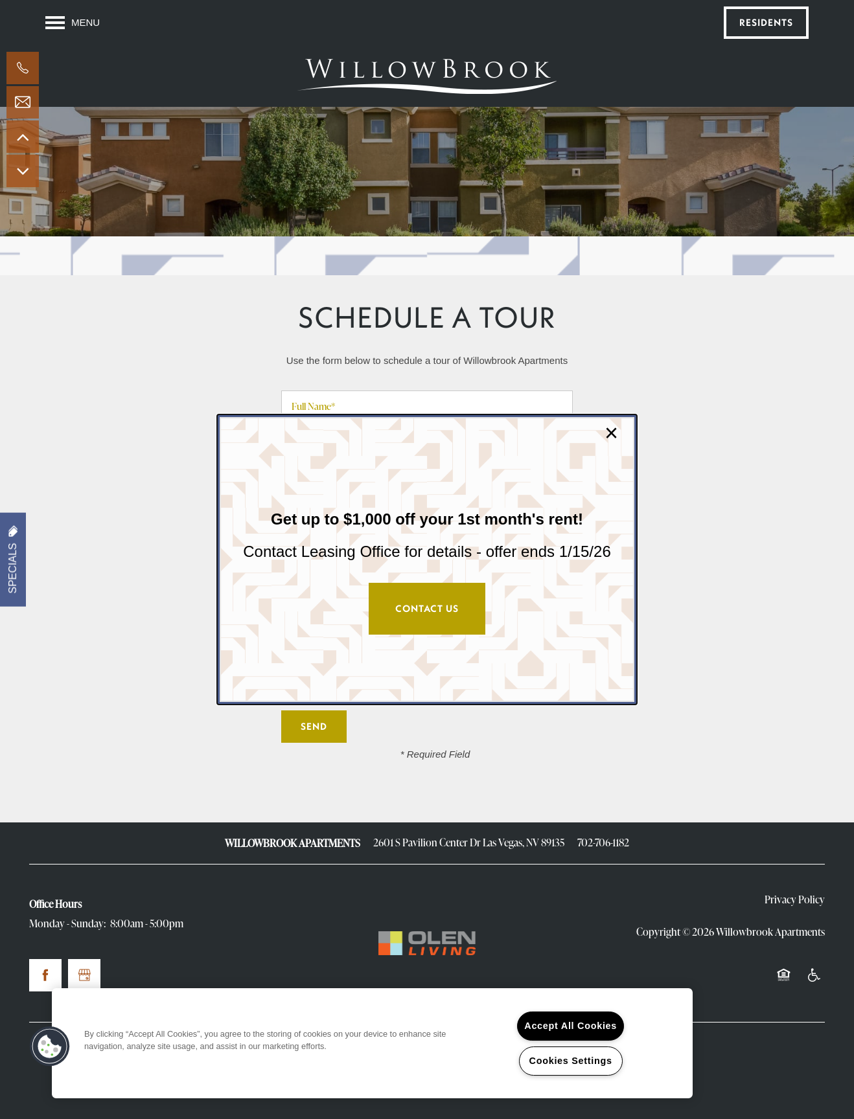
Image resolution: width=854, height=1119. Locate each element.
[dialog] (427, 559)
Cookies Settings (570, 1061)
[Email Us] (22, 102)
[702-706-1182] (22, 68)
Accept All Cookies (570, 1026)
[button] (50, 1046)
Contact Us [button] (427, 608)
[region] (372, 1043)
